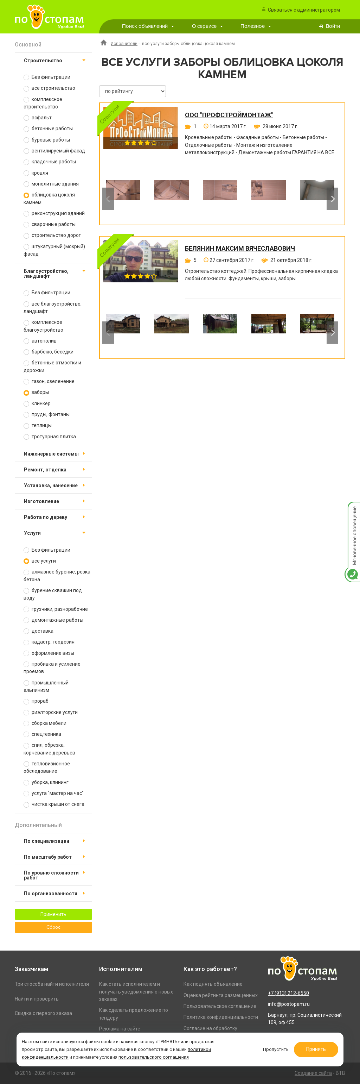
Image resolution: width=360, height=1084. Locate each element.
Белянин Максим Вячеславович (240, 248)
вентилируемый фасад (54, 151)
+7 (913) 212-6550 (288, 993)
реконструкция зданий (54, 214)
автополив (40, 341)
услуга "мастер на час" (54, 793)
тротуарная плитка (50, 437)
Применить (53, 914)
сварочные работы (50, 224)
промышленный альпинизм (46, 686)
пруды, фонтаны (47, 415)
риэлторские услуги (51, 712)
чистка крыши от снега (54, 804)
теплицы (38, 425)
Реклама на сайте (119, 1029)
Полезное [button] (255, 26)
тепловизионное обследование (47, 767)
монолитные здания (51, 184)
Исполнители (124, 43)
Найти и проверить (37, 999)
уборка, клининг (46, 782)
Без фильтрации (47, 77)
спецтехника (42, 734)
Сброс (53, 927)
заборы (36, 392)
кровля (36, 173)
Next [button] (332, 199)
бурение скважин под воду (53, 594)
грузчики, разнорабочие (56, 609)
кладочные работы (50, 162)
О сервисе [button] (207, 26)
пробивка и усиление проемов (52, 667)
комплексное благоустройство (43, 325)
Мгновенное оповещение (352, 508)
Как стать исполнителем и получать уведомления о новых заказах (136, 991)
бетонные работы (48, 129)
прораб (36, 701)
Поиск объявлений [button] (148, 26)
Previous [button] (108, 199)
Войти (333, 26)
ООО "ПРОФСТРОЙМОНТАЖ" (229, 115)
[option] (123, 199)
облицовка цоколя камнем (49, 198)
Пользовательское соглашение (220, 1006)
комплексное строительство (43, 102)
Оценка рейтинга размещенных (221, 995)
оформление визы (49, 653)
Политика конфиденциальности (221, 1017)
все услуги (40, 561)
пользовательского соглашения (153, 1057)
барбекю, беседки (48, 352)
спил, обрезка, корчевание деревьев (49, 748)
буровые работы (47, 140)
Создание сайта (313, 1073)
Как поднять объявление (213, 984)
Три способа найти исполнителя (52, 984)
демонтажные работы (53, 620)
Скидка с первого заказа (43, 1013)
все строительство (49, 88)
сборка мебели (45, 723)
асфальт (38, 118)
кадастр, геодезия (49, 642)
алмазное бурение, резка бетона (57, 575)
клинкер (37, 404)
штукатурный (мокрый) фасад (54, 250)
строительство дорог (52, 235)
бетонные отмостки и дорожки (52, 366)
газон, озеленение (49, 381)
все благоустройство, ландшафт (53, 307)
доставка (38, 631)
